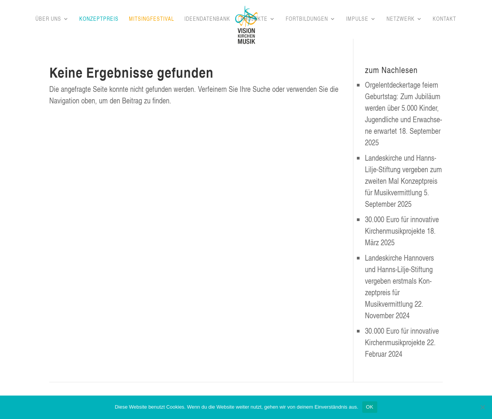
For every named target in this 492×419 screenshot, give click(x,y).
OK (369, 407)
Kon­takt (444, 19)
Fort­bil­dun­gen (307, 19)
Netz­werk (401, 19)
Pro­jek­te (254, 19)
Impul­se (357, 19)
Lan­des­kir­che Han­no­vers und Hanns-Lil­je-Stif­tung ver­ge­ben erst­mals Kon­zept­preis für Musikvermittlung (399, 280)
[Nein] (482, 407)
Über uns (48, 19)
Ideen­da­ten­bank (207, 19)
